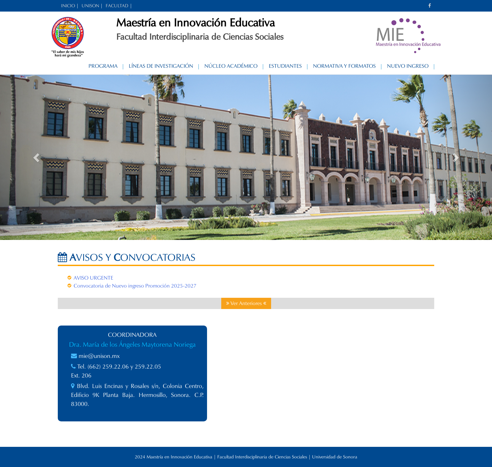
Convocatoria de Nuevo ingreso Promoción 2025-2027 (135, 286)
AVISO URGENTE (93, 278)
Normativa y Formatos (344, 66)
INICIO (68, 6)
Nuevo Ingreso (408, 66)
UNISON (90, 6)
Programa (103, 66)
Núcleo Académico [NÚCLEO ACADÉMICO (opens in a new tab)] (231, 66)
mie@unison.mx (99, 356)
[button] (37, 157)
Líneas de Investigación (161, 66)
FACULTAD (117, 6)
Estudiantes (285, 66)
